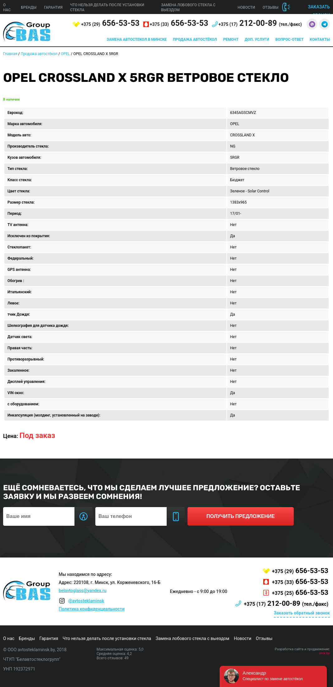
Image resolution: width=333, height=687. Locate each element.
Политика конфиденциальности (92, 608)
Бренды (28, 7)
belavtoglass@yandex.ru (83, 590)
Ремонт (231, 39)
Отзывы (270, 7)
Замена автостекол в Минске (137, 39)
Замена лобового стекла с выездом (193, 638)
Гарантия (53, 7)
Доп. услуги (257, 39)
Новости (246, 7)
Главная (10, 54)
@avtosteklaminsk (86, 600)
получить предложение (241, 516)
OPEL (65, 54)
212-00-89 (260, 23)
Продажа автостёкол (195, 39)
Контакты (320, 39)
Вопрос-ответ (289, 39)
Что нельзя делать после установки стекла (107, 638)
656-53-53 (110, 23)
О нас (8, 638)
